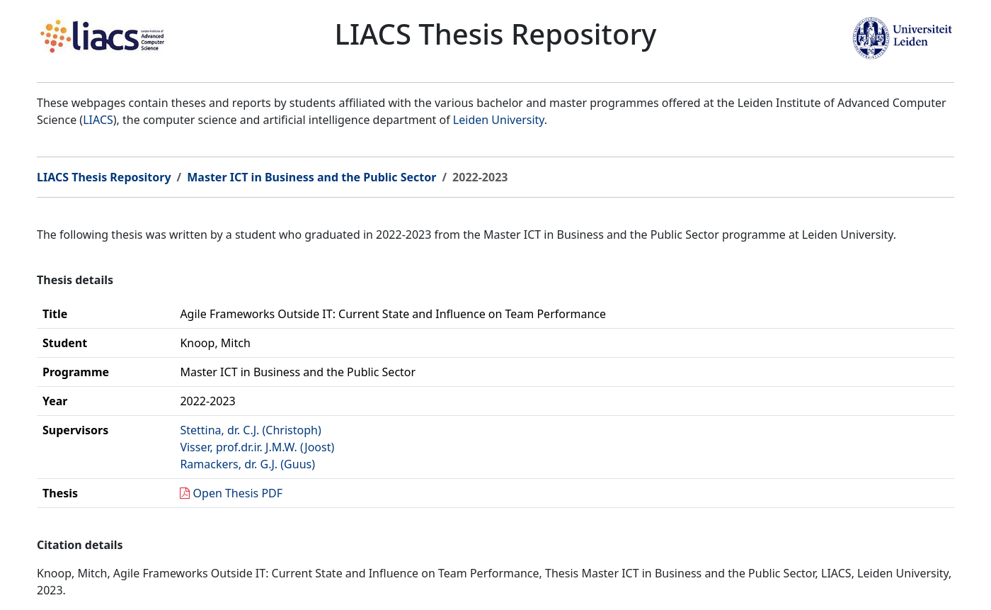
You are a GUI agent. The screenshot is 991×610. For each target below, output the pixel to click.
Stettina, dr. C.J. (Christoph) (250, 430)
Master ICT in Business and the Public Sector (311, 177)
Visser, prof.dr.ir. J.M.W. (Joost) (257, 447)
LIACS (98, 120)
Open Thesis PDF (238, 493)
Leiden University (498, 120)
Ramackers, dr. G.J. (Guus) (247, 464)
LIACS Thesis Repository (104, 177)
